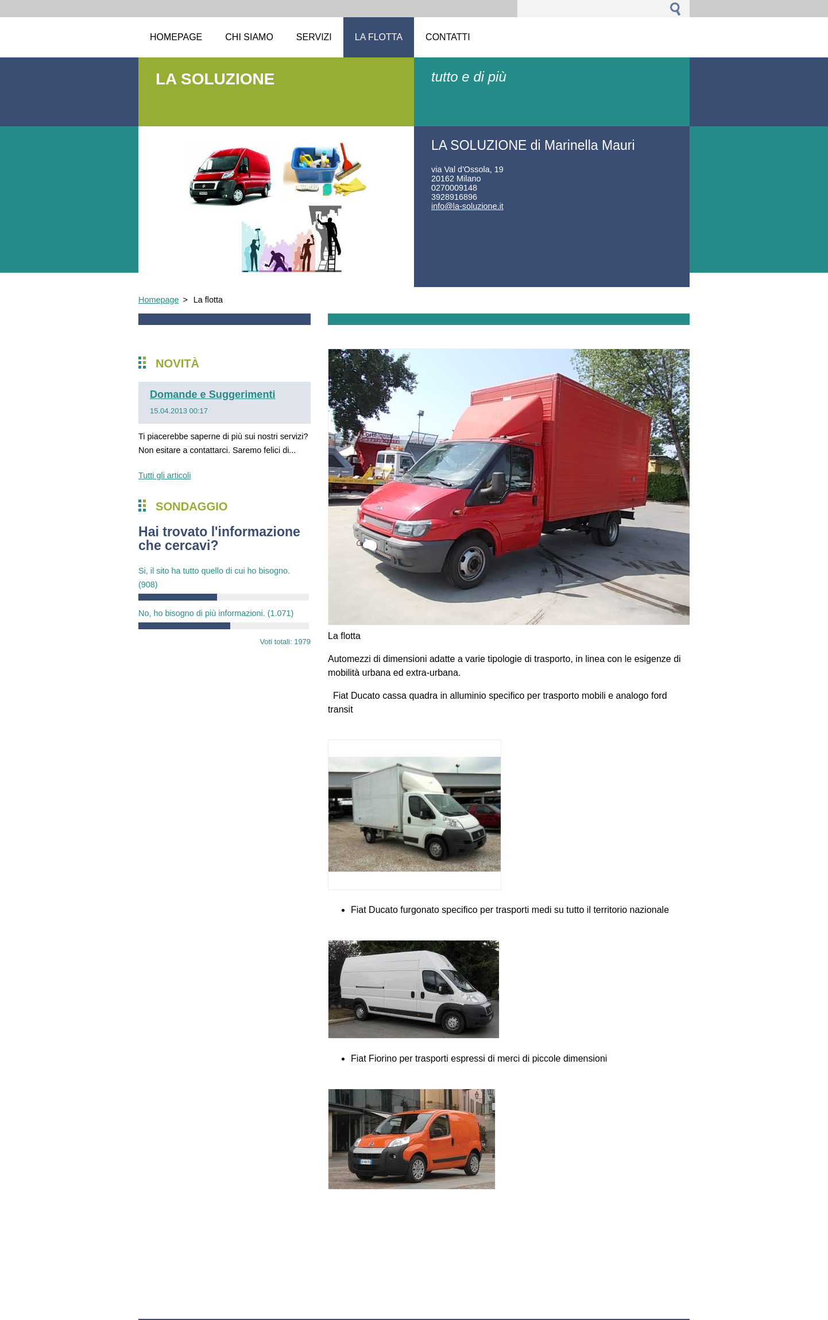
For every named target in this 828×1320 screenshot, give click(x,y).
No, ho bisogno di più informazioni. (215, 613)
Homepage (158, 299)
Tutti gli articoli (164, 475)
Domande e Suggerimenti (213, 394)
